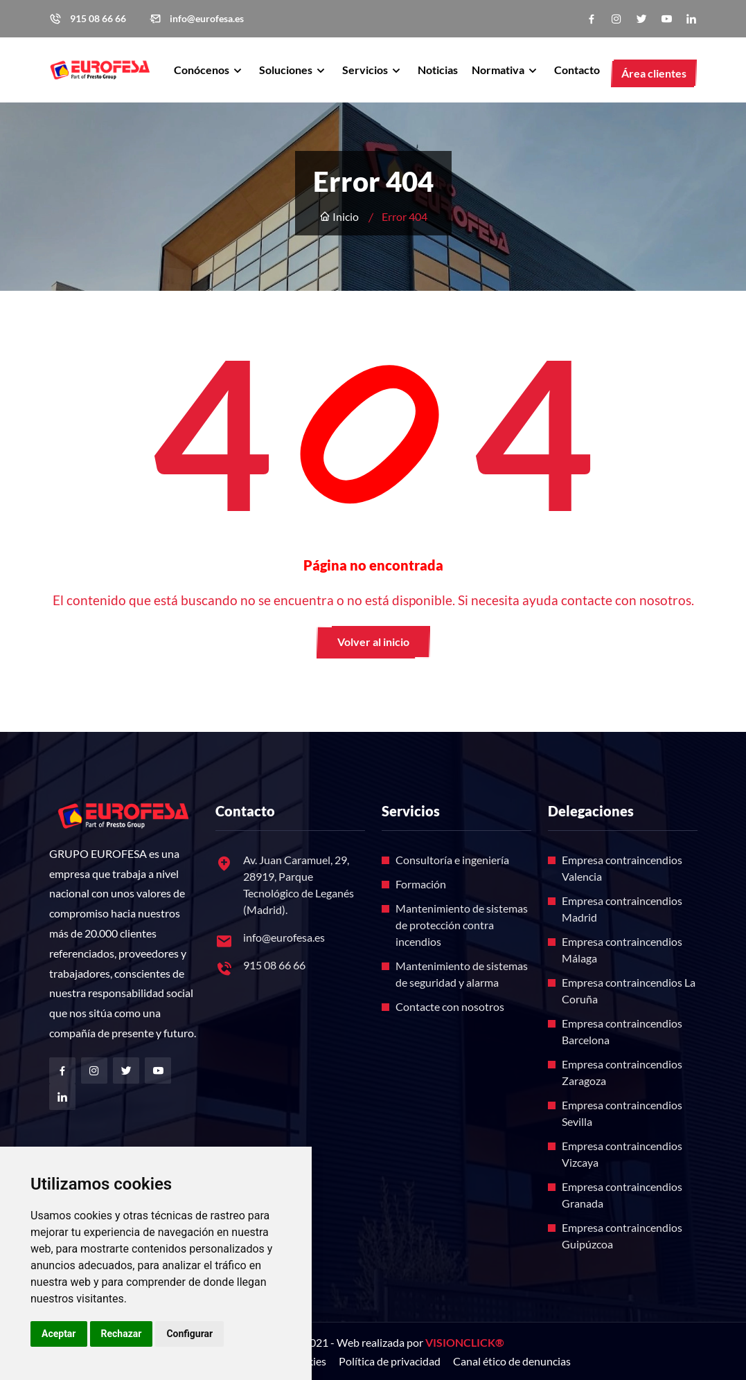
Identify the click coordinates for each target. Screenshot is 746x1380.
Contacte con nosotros (450, 1006)
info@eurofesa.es (207, 19)
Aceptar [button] (59, 1333)
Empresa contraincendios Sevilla (622, 1113)
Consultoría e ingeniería (452, 859)
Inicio (339, 216)
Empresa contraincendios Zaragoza (622, 1072)
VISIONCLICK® (464, 1342)
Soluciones (286, 69)
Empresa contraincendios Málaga (622, 950)
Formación (421, 883)
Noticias (438, 69)
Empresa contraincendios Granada (622, 1195)
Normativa (499, 69)
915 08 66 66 (98, 19)
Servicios (366, 69)
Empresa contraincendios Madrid (622, 909)
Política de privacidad (390, 1361)
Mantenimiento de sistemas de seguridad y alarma (462, 974)
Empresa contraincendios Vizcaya (622, 1154)
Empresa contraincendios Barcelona (622, 1031)
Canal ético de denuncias (512, 1361)
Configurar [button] (189, 1333)
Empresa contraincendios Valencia (622, 868)
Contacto (577, 69)
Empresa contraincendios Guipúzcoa (622, 1236)
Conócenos (202, 69)
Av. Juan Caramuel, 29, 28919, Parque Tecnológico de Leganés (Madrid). (298, 884)
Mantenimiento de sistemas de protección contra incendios (462, 925)
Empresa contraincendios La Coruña (628, 990)
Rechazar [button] (121, 1333)
